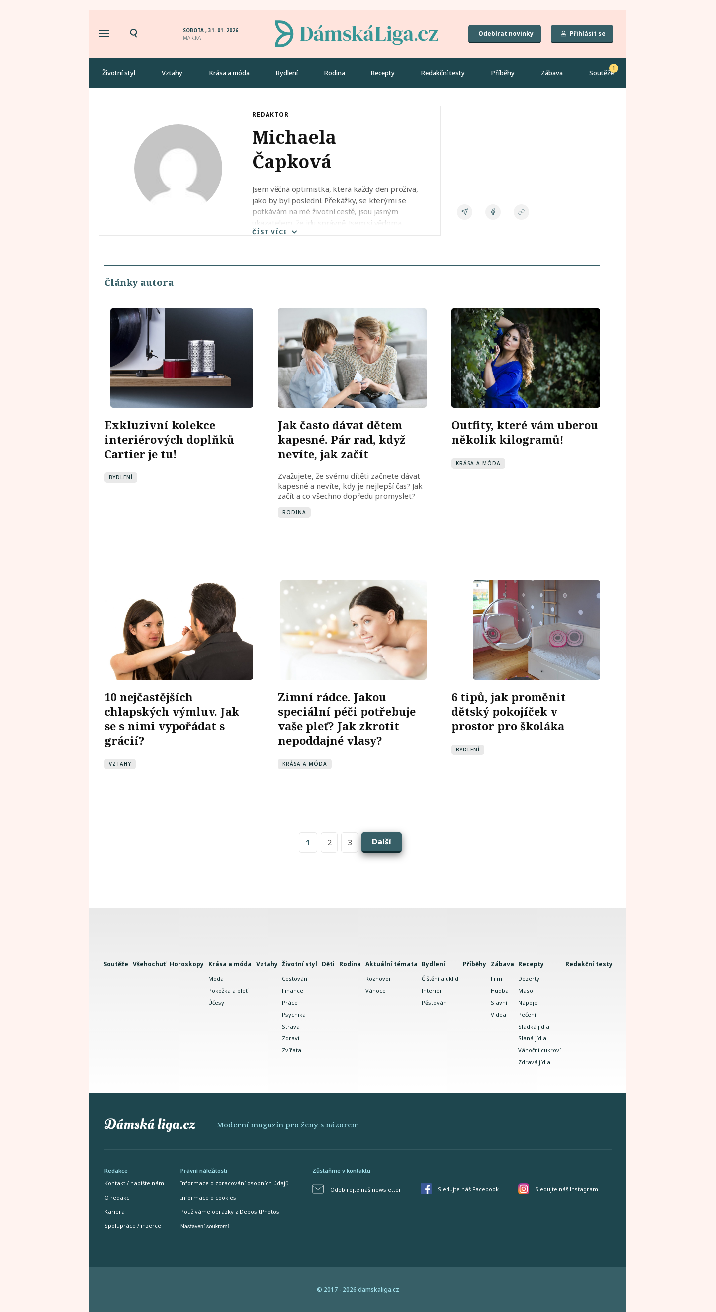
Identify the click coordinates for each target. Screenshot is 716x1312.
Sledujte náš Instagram (566, 1188)
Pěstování (435, 1002)
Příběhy (503, 72)
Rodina (334, 72)
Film (496, 978)
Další (381, 841)
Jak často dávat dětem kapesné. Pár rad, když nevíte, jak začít (342, 439)
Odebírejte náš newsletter (365, 1189)
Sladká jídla (533, 1026)
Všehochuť (149, 963)
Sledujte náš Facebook (468, 1188)
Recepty (383, 72)
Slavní (499, 1002)
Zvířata (291, 1049)
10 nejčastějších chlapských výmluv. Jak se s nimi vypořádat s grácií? (171, 718)
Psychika (294, 1014)
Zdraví (290, 1037)
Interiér (432, 990)
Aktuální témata (391, 963)
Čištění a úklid (440, 978)
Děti (328, 963)
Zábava (552, 72)
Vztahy (172, 72)
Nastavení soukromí (204, 1226)
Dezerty (528, 978)
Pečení (527, 1014)
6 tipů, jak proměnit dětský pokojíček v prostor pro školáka (508, 711)
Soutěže (601, 72)
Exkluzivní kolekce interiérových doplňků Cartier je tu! (169, 439)
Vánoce (375, 990)
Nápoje (527, 1002)
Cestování (295, 978)
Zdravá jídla (534, 1061)
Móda (216, 978)
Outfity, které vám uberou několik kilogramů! (524, 431)
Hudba (500, 990)
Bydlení (287, 72)
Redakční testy (443, 72)
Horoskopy (187, 963)
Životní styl (118, 72)
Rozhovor (378, 978)
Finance (292, 990)
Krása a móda (229, 72)
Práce (290, 1002)
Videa (498, 1014)
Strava (291, 1026)
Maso (525, 990)
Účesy (216, 1002)
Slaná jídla (532, 1037)
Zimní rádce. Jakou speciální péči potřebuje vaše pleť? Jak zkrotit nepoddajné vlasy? (347, 718)
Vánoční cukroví (539, 1049)
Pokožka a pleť (228, 990)
